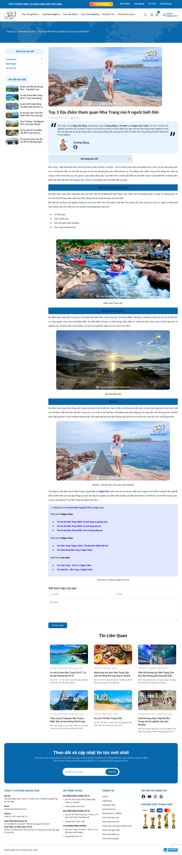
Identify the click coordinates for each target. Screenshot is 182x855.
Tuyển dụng (107, 801)
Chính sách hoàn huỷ (110, 822)
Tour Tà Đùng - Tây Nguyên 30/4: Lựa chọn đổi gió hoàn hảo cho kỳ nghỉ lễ (32, 123)
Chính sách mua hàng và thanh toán (117, 826)
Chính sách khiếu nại (110, 834)
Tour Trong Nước (30, 14)
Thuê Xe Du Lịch (126, 14)
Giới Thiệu (125, 3)
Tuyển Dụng (165, 3)
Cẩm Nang (139, 3)
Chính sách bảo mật (110, 817)
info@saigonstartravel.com (15, 809)
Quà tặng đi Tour (109, 809)
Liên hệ (105, 796)
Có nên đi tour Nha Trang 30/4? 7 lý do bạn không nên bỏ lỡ (31, 97)
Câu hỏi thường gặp (110, 838)
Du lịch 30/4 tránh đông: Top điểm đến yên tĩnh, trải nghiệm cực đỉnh (32, 105)
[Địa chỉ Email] (91, 772)
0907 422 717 (22, 816)
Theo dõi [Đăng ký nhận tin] (112, 772)
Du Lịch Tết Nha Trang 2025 (108, 718)
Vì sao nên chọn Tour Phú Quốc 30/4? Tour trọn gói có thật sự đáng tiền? (31, 114)
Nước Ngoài (11, 64)
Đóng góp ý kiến (108, 805)
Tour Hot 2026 (70, 14)
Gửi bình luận (58, 625)
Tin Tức (152, 3)
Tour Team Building (90, 14)
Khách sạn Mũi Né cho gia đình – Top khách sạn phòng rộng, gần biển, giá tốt (31, 88)
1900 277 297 (10, 816)
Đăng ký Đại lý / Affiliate (112, 813)
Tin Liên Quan (113, 635)
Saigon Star (104, 491)
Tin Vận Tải (11, 68)
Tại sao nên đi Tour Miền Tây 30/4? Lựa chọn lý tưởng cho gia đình (31, 131)
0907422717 (172, 16)
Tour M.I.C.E (108, 14)
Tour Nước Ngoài (50, 14)
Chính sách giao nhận (111, 830)
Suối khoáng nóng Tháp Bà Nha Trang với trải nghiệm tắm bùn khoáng (154, 721)
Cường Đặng (81, 142)
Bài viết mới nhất (17, 79)
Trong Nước (11, 59)
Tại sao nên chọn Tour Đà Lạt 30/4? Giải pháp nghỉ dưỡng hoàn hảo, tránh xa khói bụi (31, 140)
